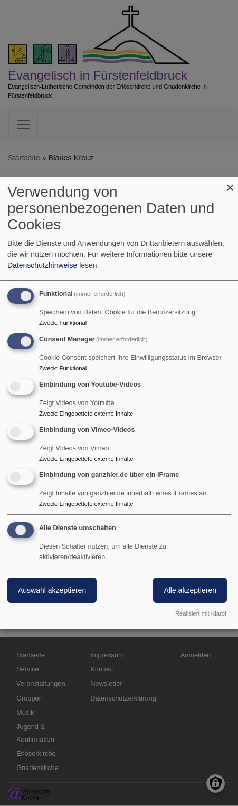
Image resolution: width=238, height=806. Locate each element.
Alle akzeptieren (190, 590)
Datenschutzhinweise (42, 265)
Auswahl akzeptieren (52, 590)
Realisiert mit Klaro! (200, 613)
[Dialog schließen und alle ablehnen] (230, 183)
